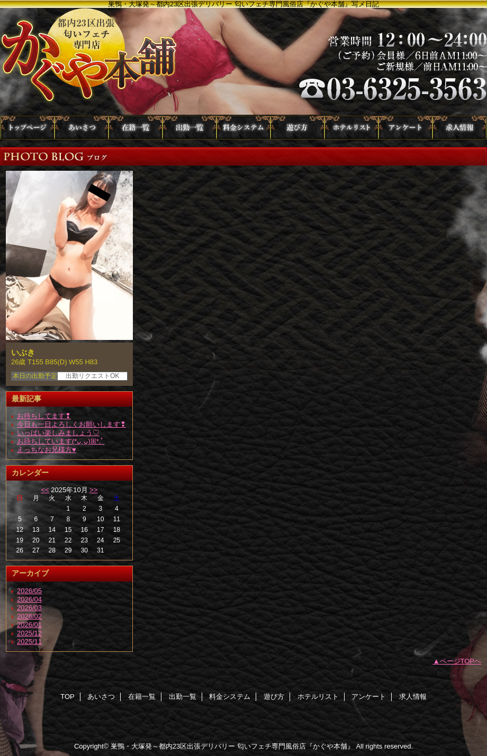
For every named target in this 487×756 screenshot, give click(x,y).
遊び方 (297, 128)
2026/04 (29, 599)
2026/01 (29, 625)
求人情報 (459, 128)
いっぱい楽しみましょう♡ (58, 433)
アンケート (405, 128)
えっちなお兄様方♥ (46, 450)
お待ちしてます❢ (44, 416)
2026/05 (29, 591)
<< (45, 490)
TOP (28, 128)
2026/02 (29, 616)
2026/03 (29, 608)
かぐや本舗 (243, 62)
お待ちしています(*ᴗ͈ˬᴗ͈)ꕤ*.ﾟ (60, 441)
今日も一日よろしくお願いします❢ (71, 424)
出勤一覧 (190, 128)
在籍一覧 (136, 128)
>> (93, 490)
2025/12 (29, 633)
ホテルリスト (351, 128)
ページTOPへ (461, 661)
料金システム (243, 128)
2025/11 (29, 642)
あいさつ (82, 128)
